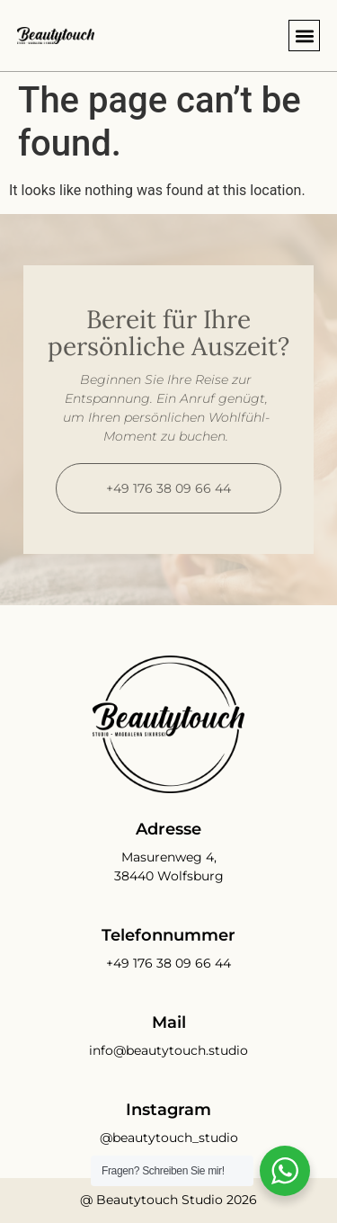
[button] (304, 35)
